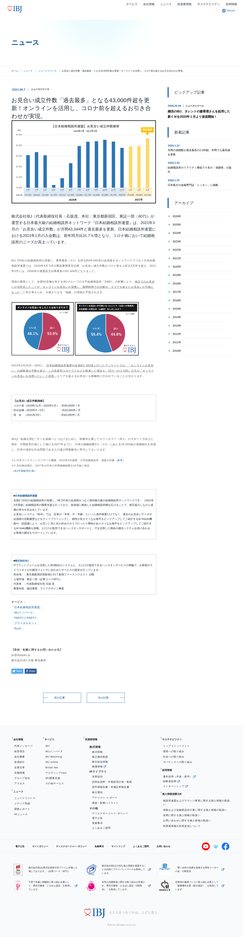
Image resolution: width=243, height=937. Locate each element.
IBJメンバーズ (23, 612)
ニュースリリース (41, 89)
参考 (120, 460)
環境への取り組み (173, 748)
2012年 (177, 332)
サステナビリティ (175, 738)
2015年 (177, 307)
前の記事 (59, 697)
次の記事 (103, 697)
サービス (51, 738)
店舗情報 (19, 769)
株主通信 (97, 789)
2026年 (177, 214)
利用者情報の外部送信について (181, 817)
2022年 (177, 248)
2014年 (177, 315)
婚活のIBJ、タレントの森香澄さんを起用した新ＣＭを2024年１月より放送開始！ (199, 113)
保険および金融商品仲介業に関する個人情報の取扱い (195, 800)
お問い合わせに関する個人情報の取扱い (187, 811)
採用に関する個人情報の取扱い (181, 806)
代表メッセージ (23, 743)
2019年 (177, 273)
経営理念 (19, 748)
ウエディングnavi (56, 769)
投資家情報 (93, 738)
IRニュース (21, 808)
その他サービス (54, 780)
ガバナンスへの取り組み (177, 759)
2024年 (177, 231)
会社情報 (20, 738)
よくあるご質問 (101, 824)
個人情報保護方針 (175, 786)
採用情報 (169, 765)
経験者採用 (169, 775)
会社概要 (19, 753)
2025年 (177, 223)
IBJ (47, 743)
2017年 (177, 290)
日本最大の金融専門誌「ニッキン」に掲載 (193, 183)
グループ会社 (22, 775)
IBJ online (51, 759)
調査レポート (22, 802)
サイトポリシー (35, 843)
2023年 (177, 240)
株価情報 (97, 763)
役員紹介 (19, 759)
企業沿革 (19, 764)
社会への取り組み (173, 753)
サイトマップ (101, 843)
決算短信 (97, 773)
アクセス (19, 780)
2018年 (177, 282)
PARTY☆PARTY (25, 617)
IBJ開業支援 (52, 775)
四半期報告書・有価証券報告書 (110, 784)
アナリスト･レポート (105, 794)
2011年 (177, 340)
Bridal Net (51, 764)
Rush (17, 628)
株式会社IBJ (22, 560)
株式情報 (97, 749)
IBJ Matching (53, 753)
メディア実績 (22, 797)
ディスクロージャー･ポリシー (110, 810)
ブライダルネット (25, 623)
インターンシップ (173, 780)
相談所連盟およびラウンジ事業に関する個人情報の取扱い (196, 793)
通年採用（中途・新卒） (177, 770)
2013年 (177, 324)
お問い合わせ (139, 843)
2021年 (177, 256)
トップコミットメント (176, 743)
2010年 (177, 349)
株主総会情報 (100, 758)
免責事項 (97, 820)
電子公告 (97, 815)
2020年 (177, 265)
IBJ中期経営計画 (24, 470)
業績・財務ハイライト (105, 799)
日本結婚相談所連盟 (27, 495)
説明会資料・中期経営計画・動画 (112, 778)
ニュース (27, 71)
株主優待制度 (100, 753)
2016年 (177, 298)
